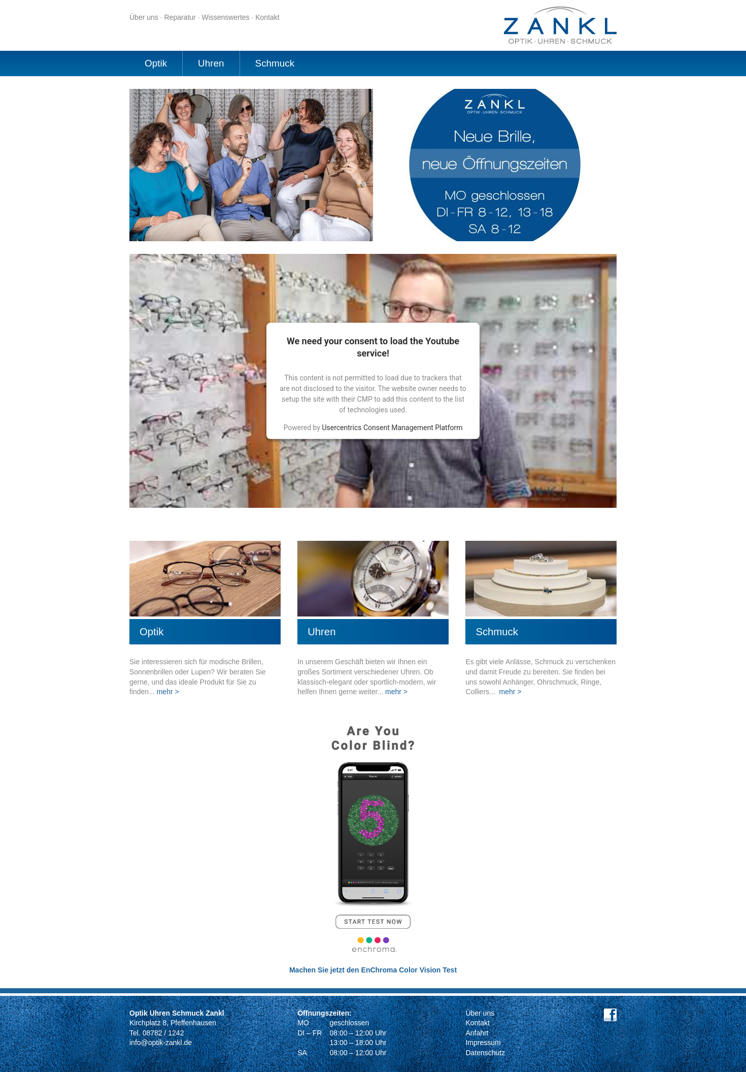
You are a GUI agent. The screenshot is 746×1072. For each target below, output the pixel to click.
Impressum (482, 1042)
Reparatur (179, 17)
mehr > (168, 692)
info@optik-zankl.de (160, 1042)
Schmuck (275, 63)
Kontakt (267, 17)
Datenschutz (485, 1053)
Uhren (211, 63)
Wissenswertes (225, 17)
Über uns (143, 17)
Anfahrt (476, 1033)
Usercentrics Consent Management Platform (392, 427)
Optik (156, 63)
